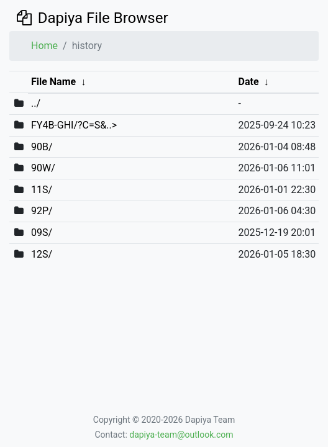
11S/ (41, 190)
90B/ (42, 147)
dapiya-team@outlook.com (181, 435)
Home (44, 46)
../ (35, 103)
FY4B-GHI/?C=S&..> (74, 125)
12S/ (41, 254)
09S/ (41, 232)
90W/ (43, 168)
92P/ (42, 211)
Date (249, 82)
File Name (53, 82)
